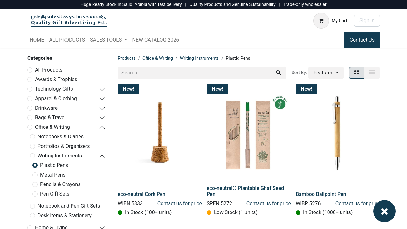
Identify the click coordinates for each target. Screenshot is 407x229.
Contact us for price (179, 203)
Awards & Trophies (56, 79)
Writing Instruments (60, 156)
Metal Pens (53, 175)
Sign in (367, 20)
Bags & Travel (50, 117)
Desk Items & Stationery (65, 215)
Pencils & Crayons (60, 184)
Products (126, 58)
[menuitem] (36, 40)
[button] (326, 73)
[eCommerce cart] (330, 20)
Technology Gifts (54, 89)
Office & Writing (52, 127)
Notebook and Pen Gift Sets (69, 206)
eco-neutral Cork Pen (141, 194)
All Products (48, 70)
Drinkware (46, 108)
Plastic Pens (54, 165)
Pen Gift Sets (54, 194)
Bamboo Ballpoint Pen (321, 194)
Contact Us (362, 40)
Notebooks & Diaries (61, 137)
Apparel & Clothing (56, 98)
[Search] (278, 73)
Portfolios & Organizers (64, 146)
